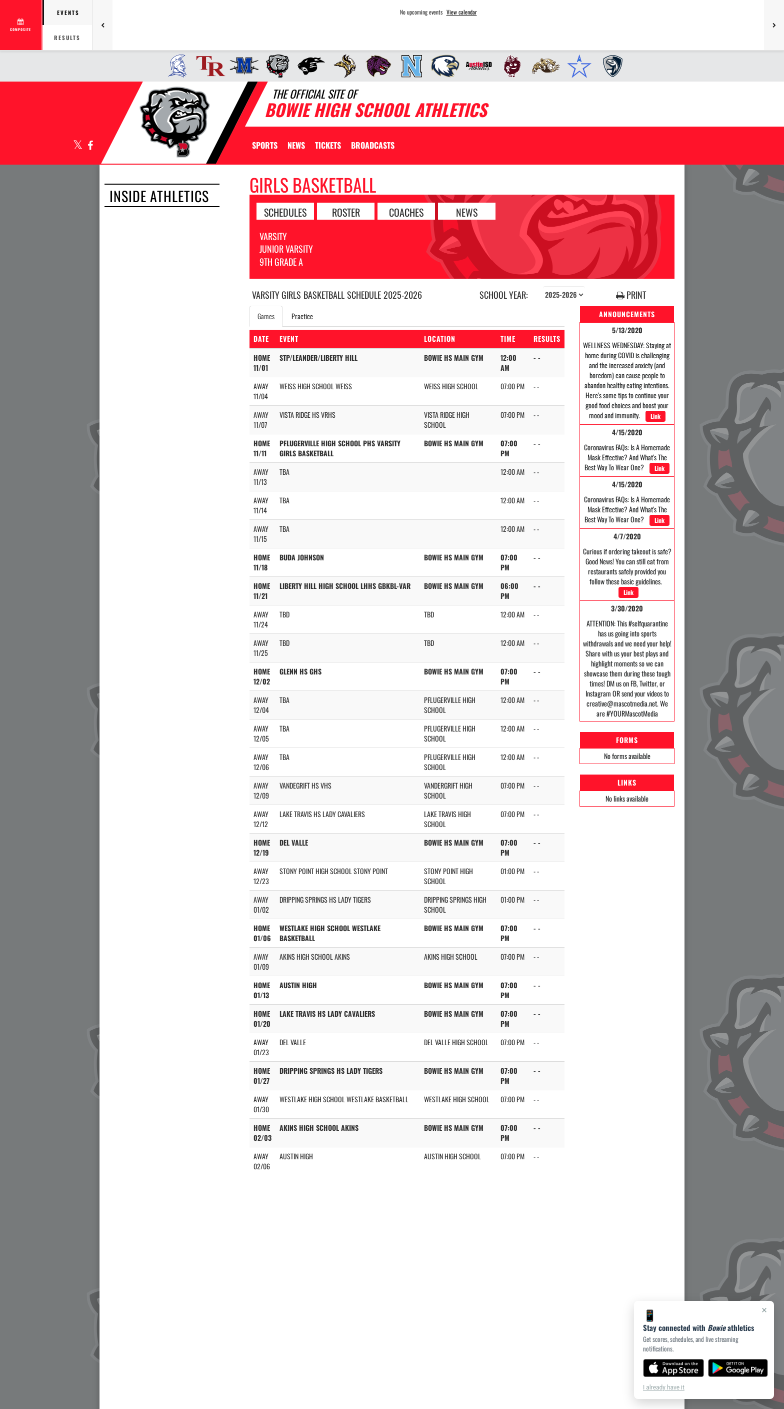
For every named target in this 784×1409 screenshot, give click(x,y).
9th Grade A (281, 261)
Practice (302, 316)
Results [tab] (67, 38)
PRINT (631, 295)
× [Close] (764, 1310)
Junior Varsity (286, 248)
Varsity (273, 236)
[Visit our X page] (78, 146)
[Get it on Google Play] (738, 1368)
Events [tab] (68, 13)
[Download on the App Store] (673, 1368)
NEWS (467, 212)
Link (655, 416)
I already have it (663, 1387)
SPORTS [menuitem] (265, 145)
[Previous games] (102, 25)
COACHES (406, 212)
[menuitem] (174, 66)
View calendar (461, 12)
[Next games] (774, 25)
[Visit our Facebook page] (89, 146)
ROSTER (346, 212)
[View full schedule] (21, 25)
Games (266, 316)
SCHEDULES (285, 212)
